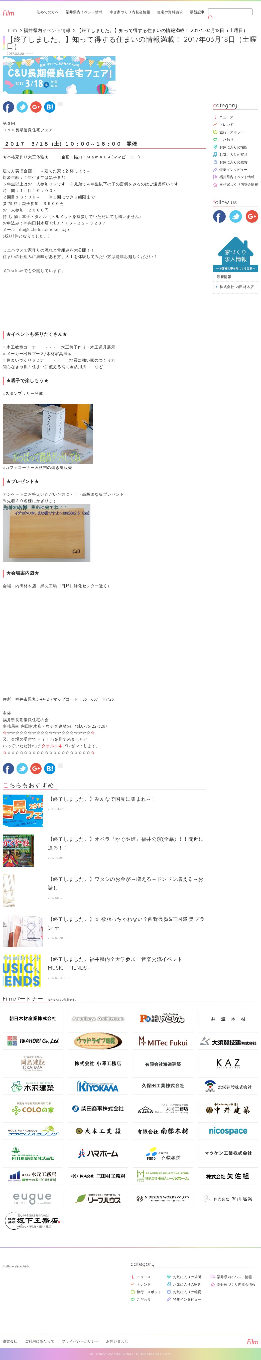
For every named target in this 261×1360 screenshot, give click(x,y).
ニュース (226, 117)
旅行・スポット (231, 132)
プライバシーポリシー (80, 1341)
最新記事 (197, 12)
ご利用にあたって (40, 1341)
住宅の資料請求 (170, 12)
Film (12, 30)
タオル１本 (52, 745)
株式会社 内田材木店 (237, 287)
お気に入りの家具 (233, 154)
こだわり (226, 139)
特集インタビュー (233, 169)
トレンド (226, 124)
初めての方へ (48, 12)
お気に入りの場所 (233, 147)
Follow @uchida (17, 1266)
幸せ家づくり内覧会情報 (130, 12)
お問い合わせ (117, 1341)
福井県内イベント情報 (84, 12)
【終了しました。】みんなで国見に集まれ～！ (102, 799)
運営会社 (10, 1341)
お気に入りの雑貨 (233, 162)
